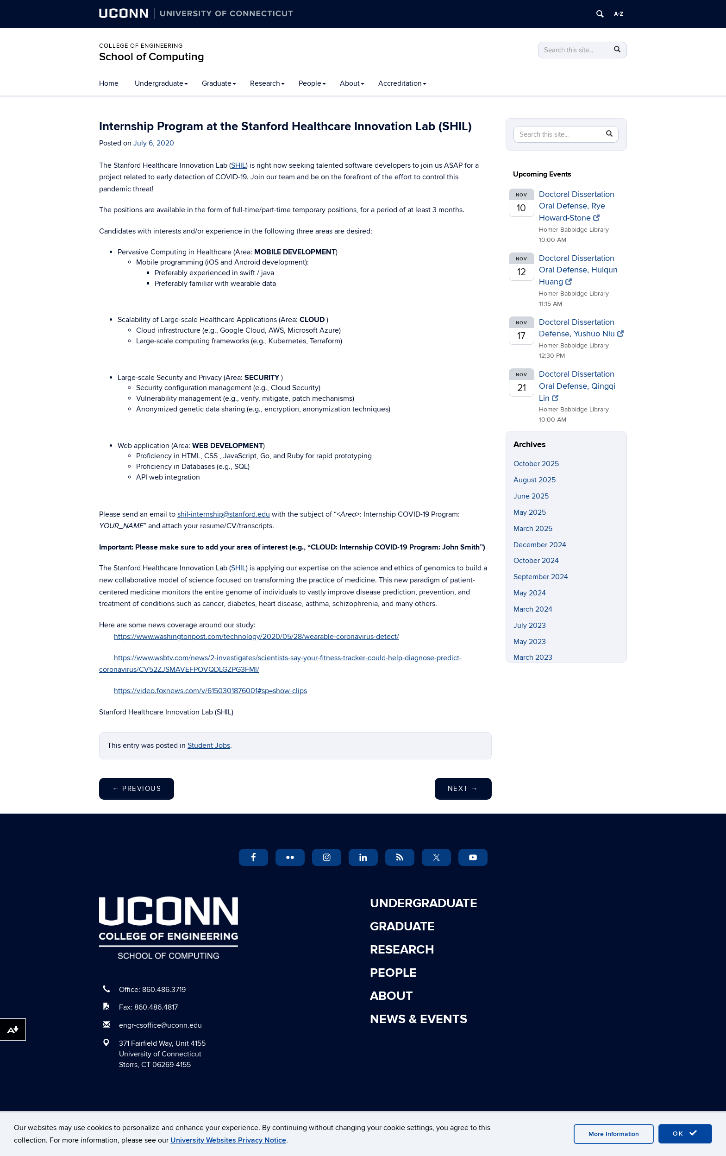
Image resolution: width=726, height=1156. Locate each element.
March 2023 (532, 657)
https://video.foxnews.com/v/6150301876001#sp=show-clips (210, 690)
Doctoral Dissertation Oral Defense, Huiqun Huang (578, 270)
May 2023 (529, 641)
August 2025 (534, 480)
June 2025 (531, 496)
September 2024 (540, 576)
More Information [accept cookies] (613, 1134)
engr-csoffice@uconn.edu (160, 1025)
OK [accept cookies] (685, 1133)
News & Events (418, 1019)
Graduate (219, 83)
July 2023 (529, 625)
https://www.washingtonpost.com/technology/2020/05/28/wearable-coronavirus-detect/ (256, 636)
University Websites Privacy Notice (228, 1140)
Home (109, 83)
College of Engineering (141, 46)
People (312, 83)
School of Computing (151, 56)
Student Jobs (209, 745)
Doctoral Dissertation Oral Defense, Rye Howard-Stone (576, 206)
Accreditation (402, 83)
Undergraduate (161, 83)
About (352, 83)
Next (463, 788)
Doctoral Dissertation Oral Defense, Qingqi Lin (577, 386)
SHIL (238, 165)
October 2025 (536, 463)
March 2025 (532, 528)
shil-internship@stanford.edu (223, 514)
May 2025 (529, 512)
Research (267, 83)
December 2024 (539, 545)
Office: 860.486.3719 (152, 989)
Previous (136, 788)
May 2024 (529, 593)
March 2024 (532, 609)
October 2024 (536, 560)
